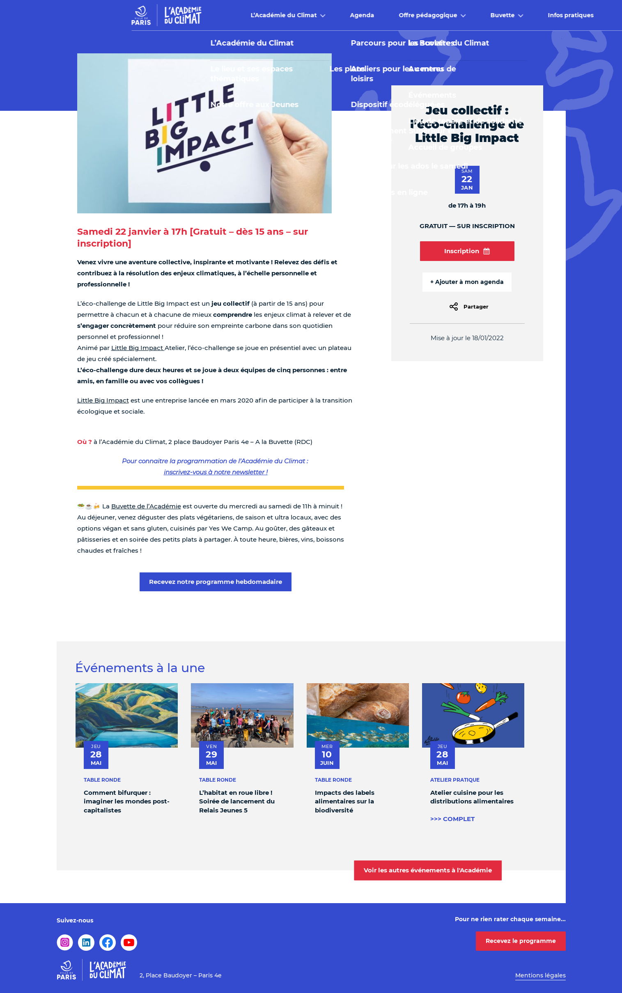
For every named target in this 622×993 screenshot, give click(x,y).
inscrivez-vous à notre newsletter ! (216, 472)
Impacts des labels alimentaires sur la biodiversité (344, 801)
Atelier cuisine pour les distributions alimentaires (471, 797)
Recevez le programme (521, 941)
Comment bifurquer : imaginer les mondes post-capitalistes (127, 801)
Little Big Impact (138, 348)
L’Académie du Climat (209, 15)
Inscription (467, 251)
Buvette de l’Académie (146, 506)
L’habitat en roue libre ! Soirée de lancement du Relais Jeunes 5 (237, 801)
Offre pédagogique (353, 15)
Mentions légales (540, 975)
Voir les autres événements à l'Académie (428, 870)
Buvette (427, 15)
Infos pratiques (496, 15)
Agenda (287, 15)
